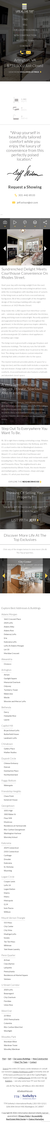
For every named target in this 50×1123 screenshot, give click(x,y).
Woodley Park (8, 1036)
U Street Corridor (10, 984)
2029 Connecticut (11, 848)
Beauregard (9, 993)
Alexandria (6, 659)
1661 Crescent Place (12, 619)
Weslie (6, 697)
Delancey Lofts (10, 634)
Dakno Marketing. (36, 1119)
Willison (7, 912)
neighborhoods (24, 1078)
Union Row (8, 1005)
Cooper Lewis (9, 881)
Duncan (7, 767)
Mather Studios (10, 752)
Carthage (8, 855)
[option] (25, 575)
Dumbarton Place (11, 771)
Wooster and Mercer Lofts (15, 701)
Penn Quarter (8, 955)
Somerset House (10, 800)
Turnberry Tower (11, 690)
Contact (25, 46)
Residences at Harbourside (15, 826)
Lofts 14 (7, 885)
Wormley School (10, 837)
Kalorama (6, 843)
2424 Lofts (8, 623)
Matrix (7, 893)
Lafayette (8, 967)
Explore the (25, 481)
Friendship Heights (11, 791)
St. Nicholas (9, 867)
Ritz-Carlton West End (13, 1027)
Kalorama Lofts (10, 642)
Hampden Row (10, 716)
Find (25, 19)
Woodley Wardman (12, 1049)
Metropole (8, 900)
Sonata (6, 938)
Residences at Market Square (16, 975)
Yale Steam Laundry (12, 949)
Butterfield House (11, 734)
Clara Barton (9, 964)
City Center (8, 926)
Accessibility (37, 1116)
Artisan (7, 960)
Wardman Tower (11, 1045)
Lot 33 (6, 649)
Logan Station (9, 889)
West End (6, 1010)
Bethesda (6, 707)
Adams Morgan (9, 614)
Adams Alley (9, 626)
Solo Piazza (8, 908)
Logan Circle (7, 876)
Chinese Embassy (11, 763)
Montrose (8, 822)
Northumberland (11, 774)
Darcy (6, 712)
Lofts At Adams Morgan (14, 646)
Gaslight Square (10, 678)
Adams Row (9, 630)
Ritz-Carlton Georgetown (14, 829)
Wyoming (8, 870)
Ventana (7, 979)
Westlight (8, 1031)
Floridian (7, 1001)
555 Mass (8, 922)
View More (25, 72)
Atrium (7, 674)
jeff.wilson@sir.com (28, 52)
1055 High (8, 810)
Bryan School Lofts (11, 730)
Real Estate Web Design (16, 1119)
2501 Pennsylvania (11, 1019)
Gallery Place (9, 748)
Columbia (8, 1023)
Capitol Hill (7, 725)
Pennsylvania (9, 971)
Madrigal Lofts (10, 934)
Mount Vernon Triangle (13, 917)
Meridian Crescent (11, 653)
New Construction (25, 35)
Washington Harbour (12, 833)
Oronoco (7, 664)
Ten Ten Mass (9, 941)
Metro (6, 896)
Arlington (6, 669)
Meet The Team (25, 40)
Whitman (7, 945)
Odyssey (7, 686)
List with (25, 520)
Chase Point (9, 796)
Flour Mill (8, 818)
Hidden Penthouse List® (22, 1071)
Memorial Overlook (12, 682)
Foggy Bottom (8, 780)
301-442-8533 (21, 52)
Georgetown (7, 805)
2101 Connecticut (11, 851)
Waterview (8, 694)
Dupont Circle (8, 758)
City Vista (8, 930)
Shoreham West (10, 1041)
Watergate (8, 785)
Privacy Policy (24, 1116)
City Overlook (10, 997)
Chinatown (7, 743)
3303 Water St (10, 814)
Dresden (7, 859)
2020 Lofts (8, 989)
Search (6, 1068)
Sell (25, 24)
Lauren (6, 719)
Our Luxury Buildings (25, 30)
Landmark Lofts (10, 738)
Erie (5, 638)
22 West (7, 1015)
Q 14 (6, 904)
